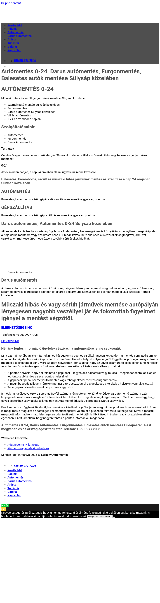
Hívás (5, 505)
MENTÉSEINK (10, 341)
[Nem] (114, 517)
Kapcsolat (14, 50)
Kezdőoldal (14, 25)
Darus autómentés (19, 36)
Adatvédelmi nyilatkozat (23, 444)
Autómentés (15, 32)
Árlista (11, 39)
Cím (3, 509)
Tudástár (13, 43)
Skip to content (11, 3)
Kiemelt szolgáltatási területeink (28, 448)
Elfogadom (93, 516)
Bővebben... (105, 516)
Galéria (12, 46)
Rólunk (12, 29)
